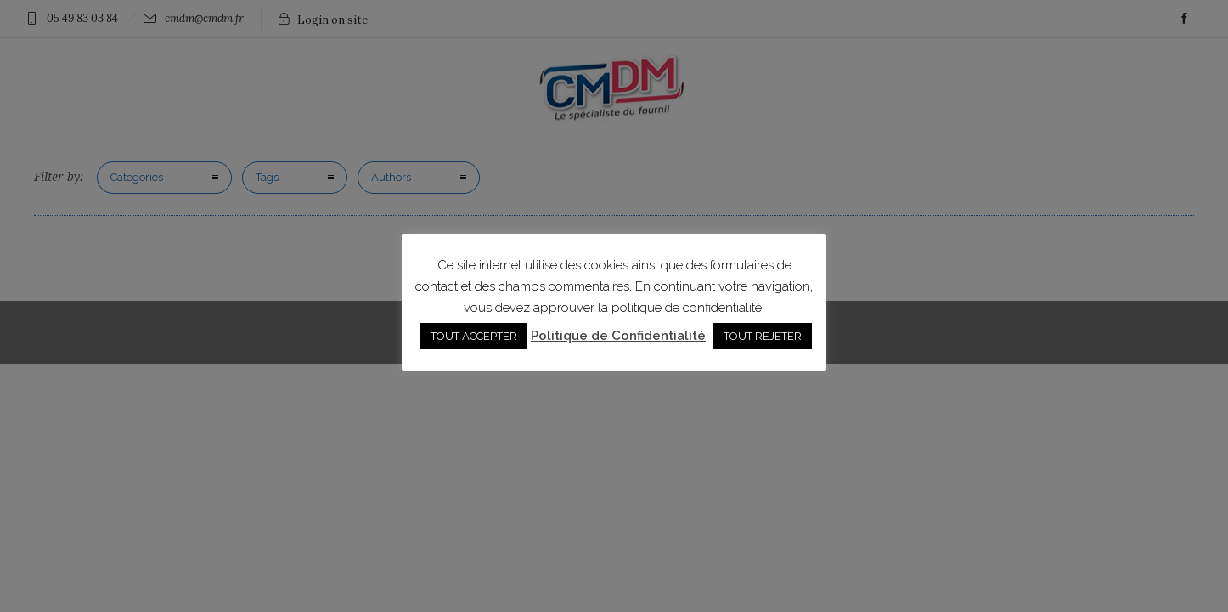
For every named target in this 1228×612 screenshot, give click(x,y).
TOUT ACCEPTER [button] (474, 336)
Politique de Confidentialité (618, 335)
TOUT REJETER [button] (763, 336)
